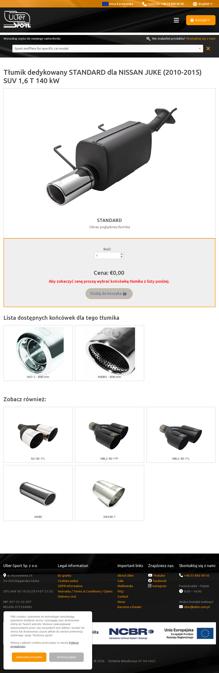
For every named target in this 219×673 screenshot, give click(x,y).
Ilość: (107, 249)
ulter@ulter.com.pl (197, 607)
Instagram (160, 586)
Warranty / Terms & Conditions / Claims (85, 591)
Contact (123, 596)
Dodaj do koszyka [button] (108, 293)
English (202, 4)
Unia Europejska (117, 3)
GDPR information (70, 586)
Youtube (159, 575)
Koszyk (200, 20)
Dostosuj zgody (66, 657)
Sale (121, 581)
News (121, 602)
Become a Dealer (130, 607)
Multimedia (125, 586)
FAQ (121, 591)
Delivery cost (67, 596)
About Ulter (126, 575)
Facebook (160, 581)
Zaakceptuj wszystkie (29, 657)
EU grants (64, 575)
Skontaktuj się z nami (201, 38)
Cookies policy (68, 581)
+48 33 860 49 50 (172, 3)
